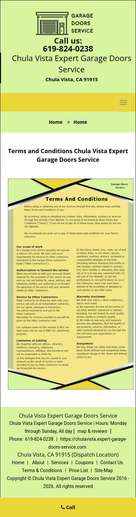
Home (55, 122)
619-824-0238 (68, 48)
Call (68, 507)
